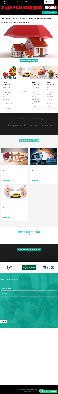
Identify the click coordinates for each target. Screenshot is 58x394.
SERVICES (15, 18)
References (23, 18)
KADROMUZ (40, 18)
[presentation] (12, 315)
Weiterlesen (8, 108)
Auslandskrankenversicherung (20, 22)
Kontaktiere (5, 22)
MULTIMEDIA (47, 18)
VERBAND (8, 18)
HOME (2, 18)
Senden (4, 321)
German (49, 2)
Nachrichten (32, 18)
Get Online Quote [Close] (49, 12)
